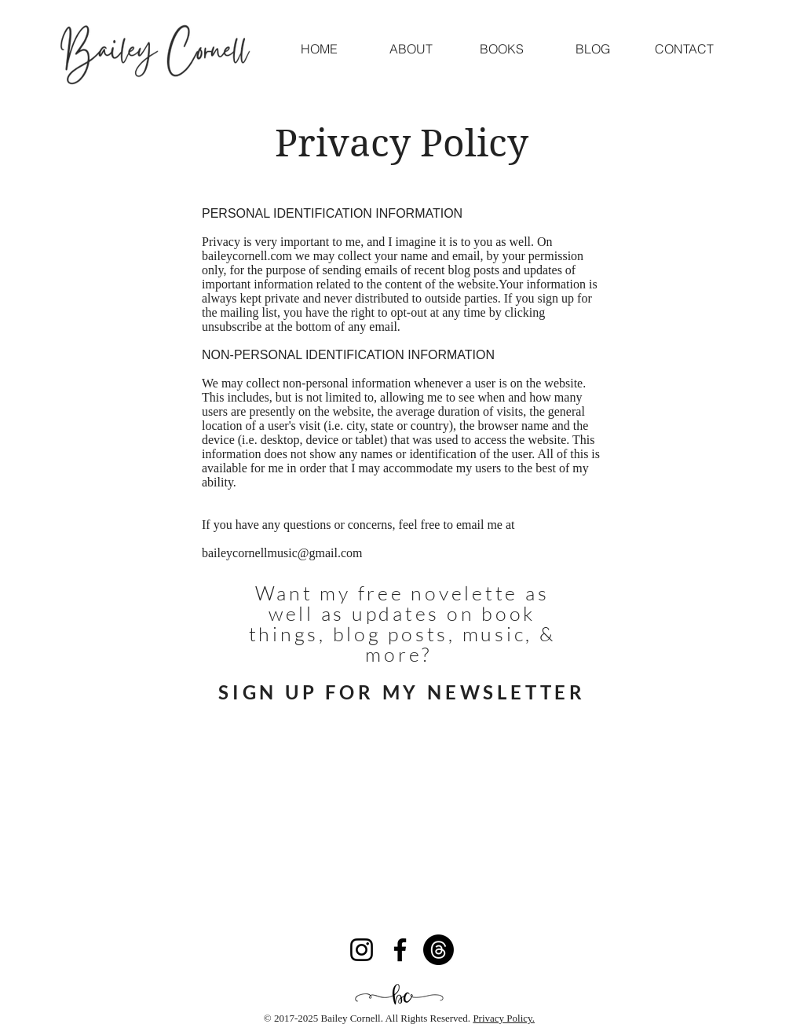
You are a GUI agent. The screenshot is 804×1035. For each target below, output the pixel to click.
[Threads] (438, 949)
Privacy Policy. (504, 1018)
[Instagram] (361, 949)
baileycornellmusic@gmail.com (282, 553)
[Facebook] (400, 949)
